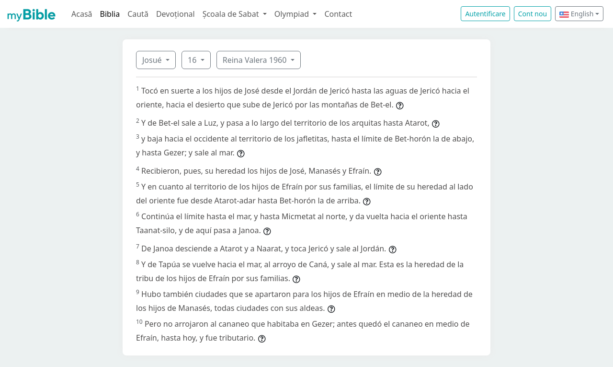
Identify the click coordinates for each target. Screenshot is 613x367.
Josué (153, 60)
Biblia (110, 14)
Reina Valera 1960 (256, 60)
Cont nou (532, 13)
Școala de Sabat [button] (232, 14)
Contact (338, 14)
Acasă (81, 14)
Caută (137, 14)
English (576, 13)
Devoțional (175, 14)
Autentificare (485, 13)
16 (193, 60)
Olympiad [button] (292, 14)
